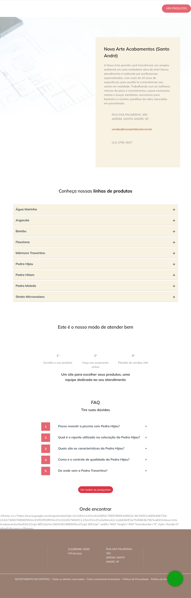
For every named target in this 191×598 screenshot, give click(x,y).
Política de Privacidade (135, 579)
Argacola (95, 220)
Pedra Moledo (95, 285)
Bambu (95, 231)
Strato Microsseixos (95, 296)
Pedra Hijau (95, 263)
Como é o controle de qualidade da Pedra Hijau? (102, 459)
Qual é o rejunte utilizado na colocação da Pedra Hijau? (102, 437)
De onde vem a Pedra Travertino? (102, 470)
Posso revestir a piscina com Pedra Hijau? (102, 426)
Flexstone (95, 242)
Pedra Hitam (95, 274)
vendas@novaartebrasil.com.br (132, 129)
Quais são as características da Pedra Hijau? (102, 448)
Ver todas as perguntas (95, 489)
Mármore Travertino (95, 252)
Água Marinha (95, 209)
